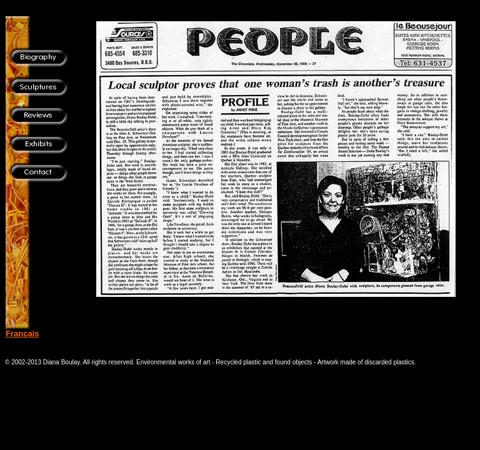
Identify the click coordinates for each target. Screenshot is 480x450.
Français (22, 333)
